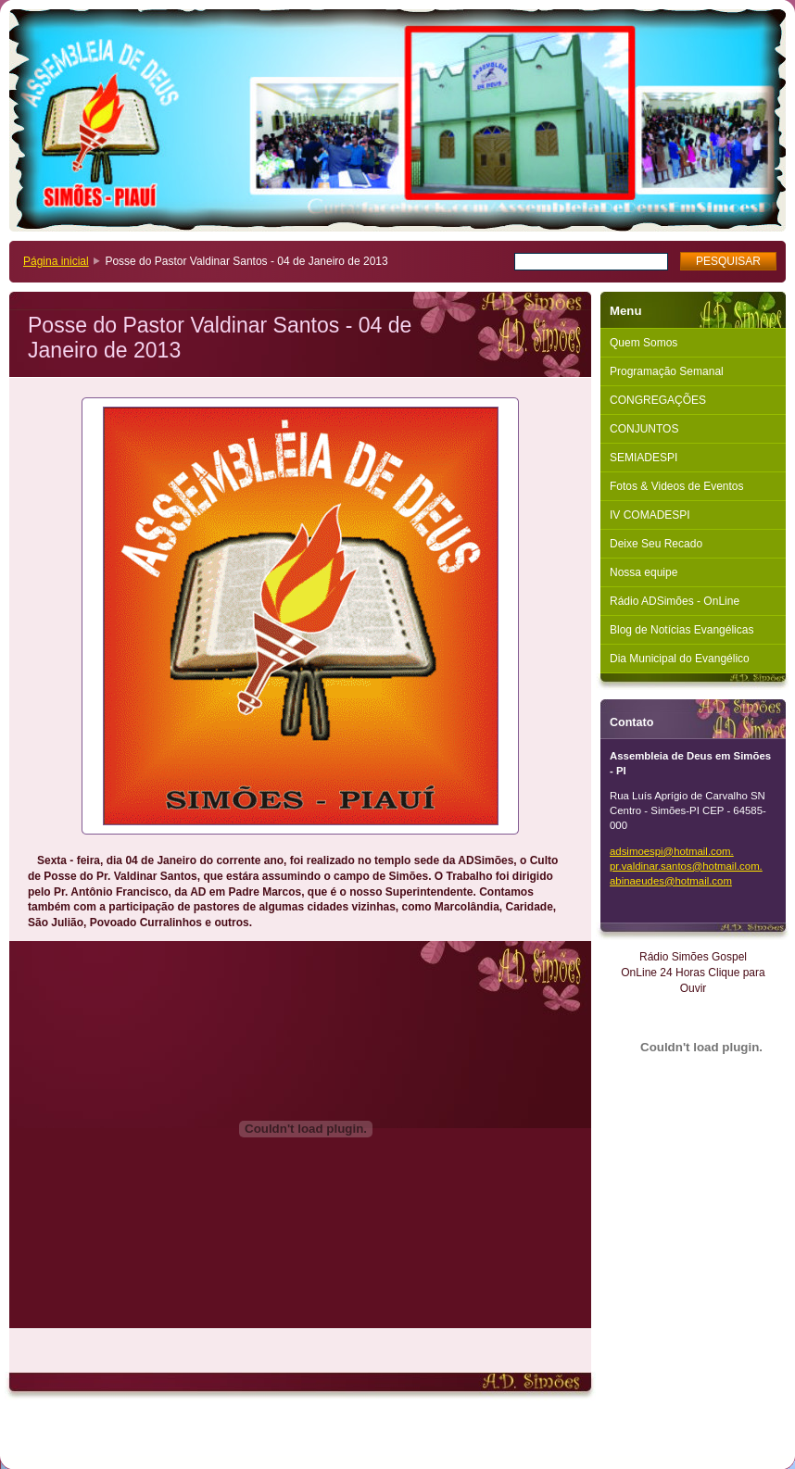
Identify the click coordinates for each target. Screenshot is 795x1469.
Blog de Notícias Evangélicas (681, 629)
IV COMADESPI (650, 514)
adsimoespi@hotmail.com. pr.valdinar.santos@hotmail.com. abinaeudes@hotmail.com (686, 866)
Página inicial (56, 261)
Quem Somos (643, 342)
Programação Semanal (667, 371)
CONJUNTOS (644, 428)
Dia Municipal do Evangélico (680, 658)
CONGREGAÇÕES (658, 400)
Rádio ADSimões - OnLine (674, 601)
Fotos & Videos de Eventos (677, 486)
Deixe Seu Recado (656, 543)
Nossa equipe (643, 572)
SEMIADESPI (643, 457)
